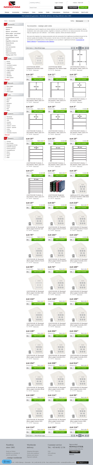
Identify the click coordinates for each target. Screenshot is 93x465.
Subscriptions (56, 12)
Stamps (7, 12)
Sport (8, 155)
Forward (86, 48)
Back (74, 48)
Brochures (66, 12)
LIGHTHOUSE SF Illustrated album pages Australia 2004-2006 (57, 325)
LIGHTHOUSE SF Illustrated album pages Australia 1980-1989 (57, 292)
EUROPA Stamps (11, 147)
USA (8, 120)
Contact (61, 2)
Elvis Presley (10, 143)
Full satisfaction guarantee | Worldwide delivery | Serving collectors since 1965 (46, 16)
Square (8, 90)
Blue (8, 101)
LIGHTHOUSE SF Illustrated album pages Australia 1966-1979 (35, 292)
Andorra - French (11, 125)
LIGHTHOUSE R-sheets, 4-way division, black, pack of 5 (79, 131)
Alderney (9, 124)
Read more (71, 454)
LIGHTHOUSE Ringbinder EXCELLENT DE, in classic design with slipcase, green (56, 196)
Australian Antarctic (12, 132)
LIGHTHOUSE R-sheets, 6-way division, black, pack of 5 (57, 163)
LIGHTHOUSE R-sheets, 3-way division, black (78, 99)
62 (83, 48)
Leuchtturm (10, 67)
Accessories (15, 12)
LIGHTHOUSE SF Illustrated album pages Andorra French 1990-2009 (79, 228)
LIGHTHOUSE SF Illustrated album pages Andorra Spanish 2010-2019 (57, 260)
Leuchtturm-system (12, 65)
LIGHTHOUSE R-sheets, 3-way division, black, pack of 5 (35, 131)
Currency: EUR (34, 3)
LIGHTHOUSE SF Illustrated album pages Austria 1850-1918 (57, 389)
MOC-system (10, 77)
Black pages (10, 86)
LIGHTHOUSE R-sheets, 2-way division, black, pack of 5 (35, 99)
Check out (84, 7)
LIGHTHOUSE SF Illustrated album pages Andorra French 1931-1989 (57, 228)
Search (59, 7)
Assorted (9, 98)
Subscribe (75, 451)
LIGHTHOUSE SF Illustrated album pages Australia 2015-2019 (78, 357)
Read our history (10, 451)
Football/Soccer (11, 150)
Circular (9, 88)
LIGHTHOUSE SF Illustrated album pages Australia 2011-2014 (57, 357)
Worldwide (9, 117)
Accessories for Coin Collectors (46, 41)
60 (77, 48)
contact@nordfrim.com (67, 462)
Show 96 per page (40, 48)
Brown (8, 105)
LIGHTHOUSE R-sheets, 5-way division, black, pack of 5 (35, 163)
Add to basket (39, 79)
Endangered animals (12, 145)
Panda (8, 154)
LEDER (9, 63)
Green (8, 107)
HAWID (9, 72)
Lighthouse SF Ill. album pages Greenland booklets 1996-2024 (79, 195)
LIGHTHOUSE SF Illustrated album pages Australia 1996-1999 (35, 325)
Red (8, 108)
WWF (8, 157)
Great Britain (10, 118)
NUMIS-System (11, 68)
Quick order (84, 12)
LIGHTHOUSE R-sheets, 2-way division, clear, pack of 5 (57, 99)
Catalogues (25, 12)
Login (56, 2)
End (88, 48)
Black (8, 100)
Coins (33, 12)
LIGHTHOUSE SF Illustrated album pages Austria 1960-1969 (78, 421)
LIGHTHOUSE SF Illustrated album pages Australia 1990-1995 (78, 292)
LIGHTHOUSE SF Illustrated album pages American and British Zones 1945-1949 (35, 228)
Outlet (47, 12)
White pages (10, 91)
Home (5, 21)
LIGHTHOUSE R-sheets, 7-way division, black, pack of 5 (79, 163)
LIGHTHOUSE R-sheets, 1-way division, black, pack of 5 (79, 67)
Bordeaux (9, 103)
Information (75, 12)
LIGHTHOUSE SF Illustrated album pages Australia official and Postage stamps (35, 389)
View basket (73, 7)
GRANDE (9, 75)
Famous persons (11, 148)
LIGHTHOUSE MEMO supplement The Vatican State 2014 (57, 68)
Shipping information (33, 451)
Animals (9, 141)
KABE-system (10, 70)
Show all (7, 79)
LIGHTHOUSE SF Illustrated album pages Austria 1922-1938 (35, 421)
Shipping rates (29, 76)
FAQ (49, 451)
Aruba (8, 129)
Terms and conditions (33, 453)
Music (8, 152)
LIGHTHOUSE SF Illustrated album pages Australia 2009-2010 (35, 357)
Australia (9, 131)
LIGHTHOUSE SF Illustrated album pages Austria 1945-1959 (57, 421)
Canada (9, 122)
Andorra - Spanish (11, 127)
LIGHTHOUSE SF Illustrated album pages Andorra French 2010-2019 (35, 260)
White (8, 110)
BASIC (8, 61)
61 (80, 48)
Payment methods (32, 457)
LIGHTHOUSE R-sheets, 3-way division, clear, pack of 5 (57, 131)
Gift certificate (52, 453)
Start (72, 48)
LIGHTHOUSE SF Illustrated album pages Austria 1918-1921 (78, 389)
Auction (41, 12)
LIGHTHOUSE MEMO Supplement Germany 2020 (35, 67)
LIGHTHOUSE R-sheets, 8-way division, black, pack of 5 (35, 195)
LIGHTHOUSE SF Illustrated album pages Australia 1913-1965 (78, 260)
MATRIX (9, 74)
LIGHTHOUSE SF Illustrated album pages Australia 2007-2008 (78, 325)
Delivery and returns (32, 455)
